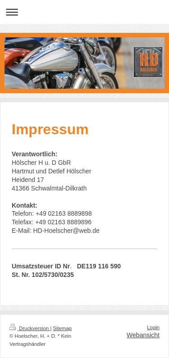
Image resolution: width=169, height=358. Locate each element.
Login (153, 327)
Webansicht (143, 335)
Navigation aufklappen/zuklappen (84, 12)
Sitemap (62, 328)
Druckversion (29, 328)
